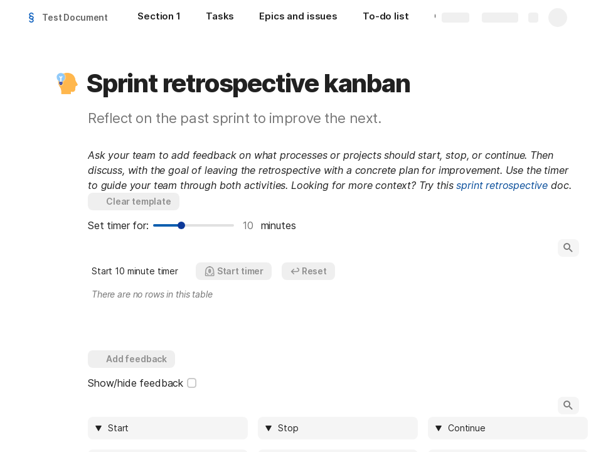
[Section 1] (159, 17)
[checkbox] (192, 382)
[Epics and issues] (298, 17)
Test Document (75, 17)
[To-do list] (386, 17)
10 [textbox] (249, 225)
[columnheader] (168, 428)
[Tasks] (220, 17)
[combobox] (174, 428)
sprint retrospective (502, 185)
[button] (67, 83)
